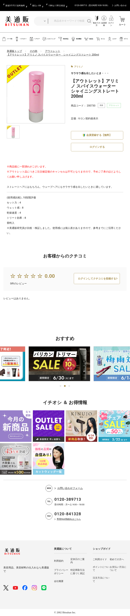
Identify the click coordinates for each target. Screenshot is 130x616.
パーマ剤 (7, 39)
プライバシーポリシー (61, 572)
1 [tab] (61, 386)
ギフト (123, 39)
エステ (111, 39)
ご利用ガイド (100, 559)
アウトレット (52, 51)
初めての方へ (117, 559)
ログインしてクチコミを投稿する (97, 283)
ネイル (100, 39)
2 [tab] (65, 386)
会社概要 (58, 581)
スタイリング (48, 39)
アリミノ (78, 66)
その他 (33, 51)
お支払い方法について (118, 569)
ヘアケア (34, 39)
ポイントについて (101, 569)
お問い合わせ (120, 5)
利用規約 (58, 560)
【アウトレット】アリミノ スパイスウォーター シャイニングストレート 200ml (53, 54)
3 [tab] (69, 386)
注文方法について (101, 579)
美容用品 (63, 39)
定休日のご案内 (77, 561)
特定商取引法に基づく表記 (77, 572)
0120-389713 (67, 499)
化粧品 (88, 39)
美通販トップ (14, 51)
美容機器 (76, 39)
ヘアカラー (21, 39)
